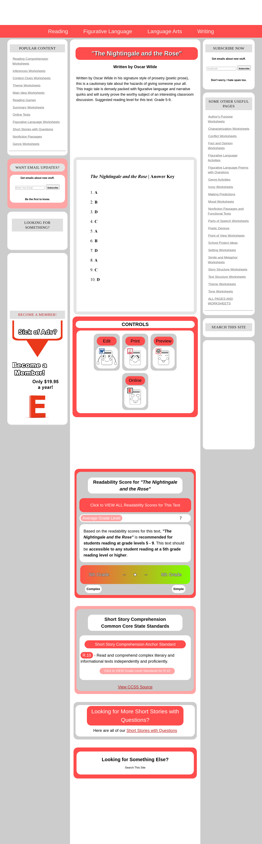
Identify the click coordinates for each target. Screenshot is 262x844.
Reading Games (24, 100)
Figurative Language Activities (222, 158)
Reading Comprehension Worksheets (30, 61)
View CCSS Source (135, 687)
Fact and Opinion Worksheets (220, 146)
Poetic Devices (218, 228)
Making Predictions (221, 194)
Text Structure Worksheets (227, 276)
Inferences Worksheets (29, 71)
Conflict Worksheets (222, 136)
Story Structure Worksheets (227, 269)
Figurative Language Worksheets (36, 122)
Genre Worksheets (26, 144)
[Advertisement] (37, 281)
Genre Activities (219, 179)
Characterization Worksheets (228, 128)
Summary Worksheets (28, 107)
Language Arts (165, 31)
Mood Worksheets (221, 201)
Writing (205, 31)
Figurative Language (107, 31)
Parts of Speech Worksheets (228, 221)
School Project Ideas (223, 242)
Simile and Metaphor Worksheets (223, 260)
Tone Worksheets (220, 291)
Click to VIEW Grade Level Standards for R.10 (137, 670)
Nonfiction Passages (27, 136)
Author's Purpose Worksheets (220, 119)
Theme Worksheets (26, 85)
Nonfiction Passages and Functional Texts (226, 211)
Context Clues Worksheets (32, 78)
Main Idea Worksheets (29, 92)
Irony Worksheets (220, 187)
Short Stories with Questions (33, 129)
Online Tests (21, 114)
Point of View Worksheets (226, 235)
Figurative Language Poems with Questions (228, 170)
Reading (58, 31)
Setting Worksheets (222, 250)
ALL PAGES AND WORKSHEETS (220, 301)
